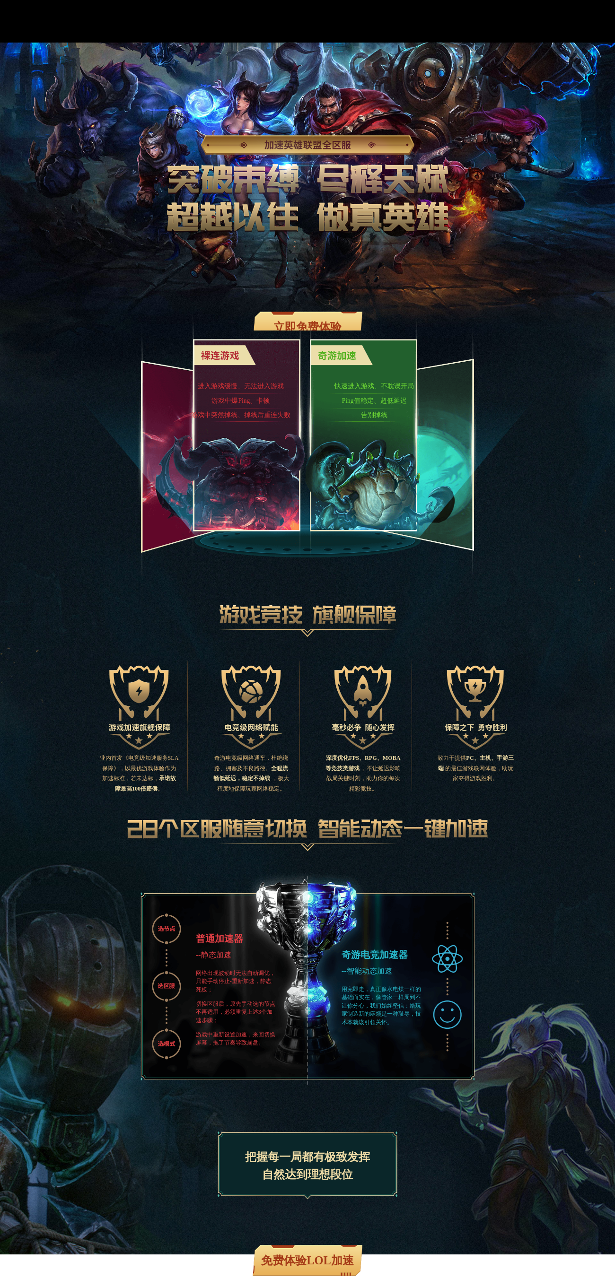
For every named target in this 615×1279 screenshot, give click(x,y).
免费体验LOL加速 (307, 1260)
